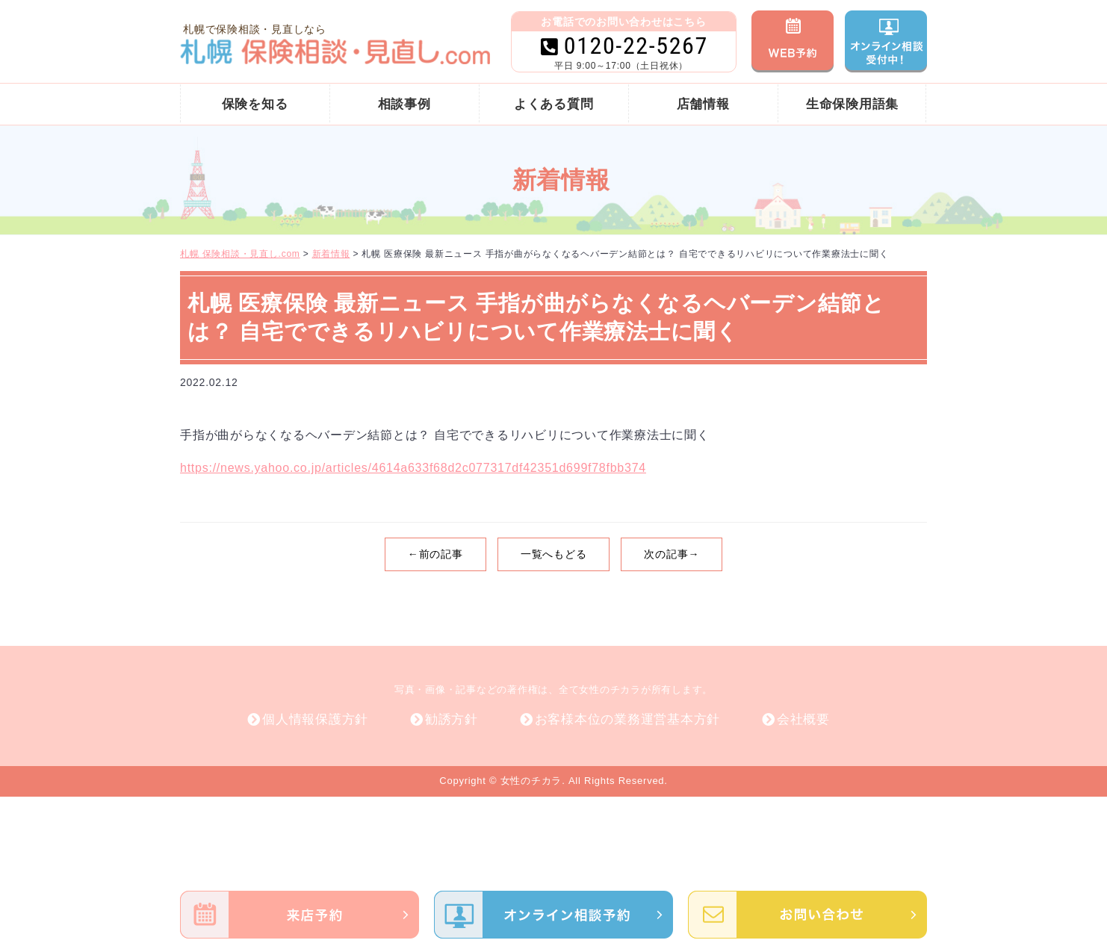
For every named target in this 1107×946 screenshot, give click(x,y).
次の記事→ (671, 554)
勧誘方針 (451, 719)
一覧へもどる (554, 554)
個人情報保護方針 (315, 719)
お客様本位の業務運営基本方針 (628, 719)
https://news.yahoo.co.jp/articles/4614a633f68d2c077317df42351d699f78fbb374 (413, 467)
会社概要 (803, 719)
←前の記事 (435, 554)
